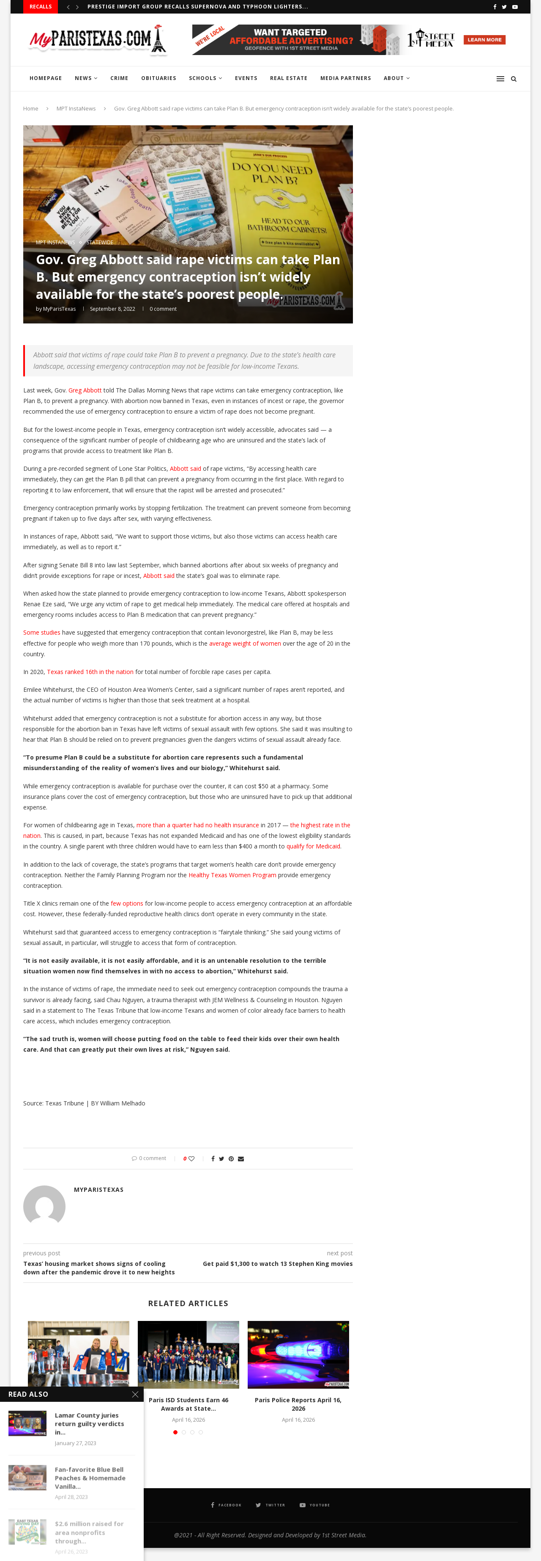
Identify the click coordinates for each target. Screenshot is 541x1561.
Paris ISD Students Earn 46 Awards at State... (188, 1404)
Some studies (41, 632)
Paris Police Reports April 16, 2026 (298, 1404)
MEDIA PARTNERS (345, 78)
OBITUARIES (158, 78)
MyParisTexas (59, 308)
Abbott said (185, 468)
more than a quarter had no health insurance (198, 825)
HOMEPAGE (46, 78)
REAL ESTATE (289, 78)
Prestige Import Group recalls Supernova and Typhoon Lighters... (198, 6)
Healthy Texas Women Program (232, 875)
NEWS (83, 78)
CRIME (119, 78)
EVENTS (246, 78)
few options (127, 903)
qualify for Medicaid (313, 846)
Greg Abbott (85, 390)
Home (30, 108)
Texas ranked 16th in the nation (90, 672)
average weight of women (245, 643)
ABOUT (394, 78)
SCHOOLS (202, 78)
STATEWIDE (100, 243)
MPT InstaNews (76, 108)
